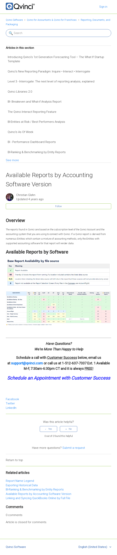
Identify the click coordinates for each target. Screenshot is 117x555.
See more (12, 160)
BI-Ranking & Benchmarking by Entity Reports (37, 152)
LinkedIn (11, 408)
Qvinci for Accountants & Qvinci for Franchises (52, 19)
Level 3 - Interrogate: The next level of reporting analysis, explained (51, 81)
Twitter (10, 403)
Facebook (12, 399)
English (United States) (93, 547)
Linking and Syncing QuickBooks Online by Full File (38, 498)
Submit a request (73, 448)
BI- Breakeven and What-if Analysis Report (34, 101)
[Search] (58, 33)
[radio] (48, 429)
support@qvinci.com (27, 363)
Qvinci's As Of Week (20, 132)
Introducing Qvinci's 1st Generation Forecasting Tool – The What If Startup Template (56, 59)
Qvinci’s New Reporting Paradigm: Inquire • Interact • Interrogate (49, 71)
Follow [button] (58, 206)
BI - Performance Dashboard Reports (32, 142)
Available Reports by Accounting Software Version (38, 494)
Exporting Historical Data (22, 485)
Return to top (14, 460)
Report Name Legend (20, 481)
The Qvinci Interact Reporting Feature (32, 112)
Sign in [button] (103, 6)
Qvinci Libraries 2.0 (20, 91)
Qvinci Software (14, 19)
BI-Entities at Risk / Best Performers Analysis (36, 122)
